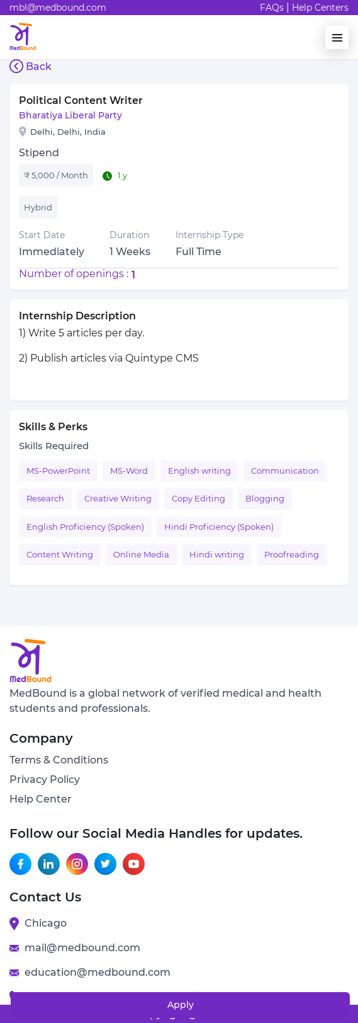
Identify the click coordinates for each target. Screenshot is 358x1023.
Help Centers (320, 7)
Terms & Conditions (58, 760)
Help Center (40, 799)
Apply (180, 1004)
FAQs (272, 7)
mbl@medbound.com (57, 7)
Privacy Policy (44, 780)
